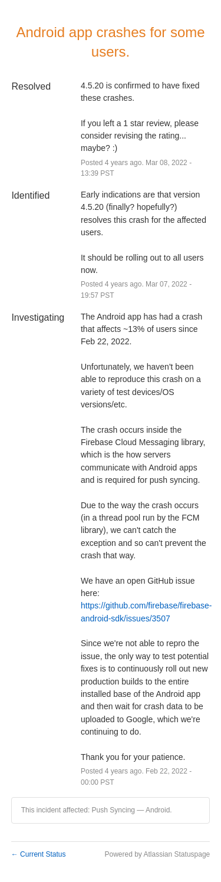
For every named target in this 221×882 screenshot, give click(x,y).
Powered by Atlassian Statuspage (157, 854)
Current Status (38, 854)
